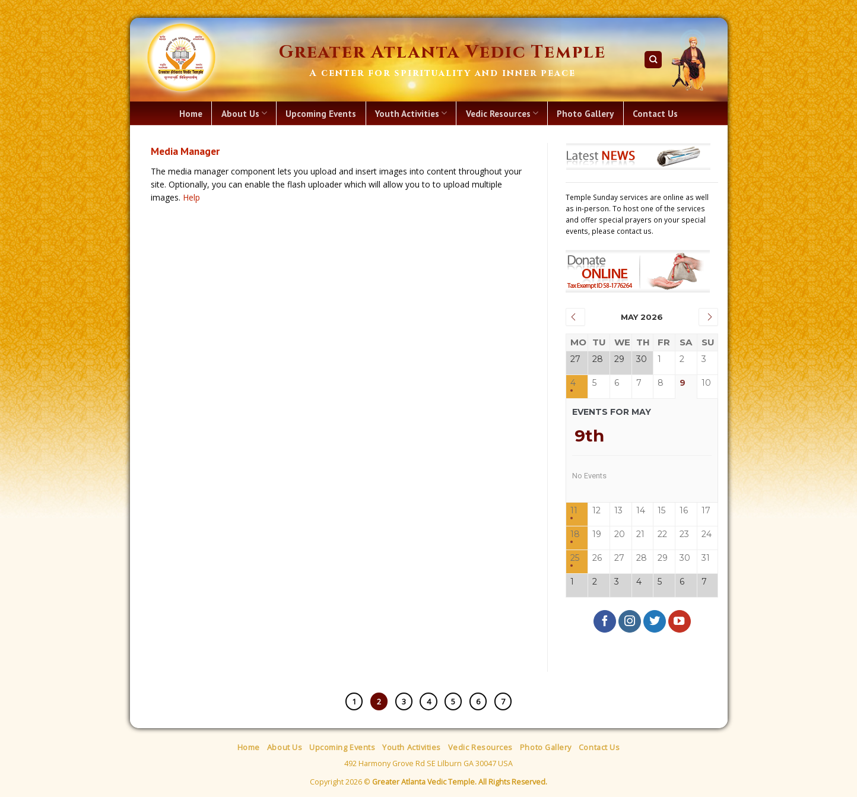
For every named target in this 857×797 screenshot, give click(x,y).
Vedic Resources (502, 113)
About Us (244, 113)
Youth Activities (411, 113)
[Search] (653, 59)
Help (191, 197)
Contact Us (655, 113)
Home (190, 113)
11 (573, 511)
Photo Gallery (585, 113)
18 (575, 534)
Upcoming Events (320, 113)
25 (574, 558)
